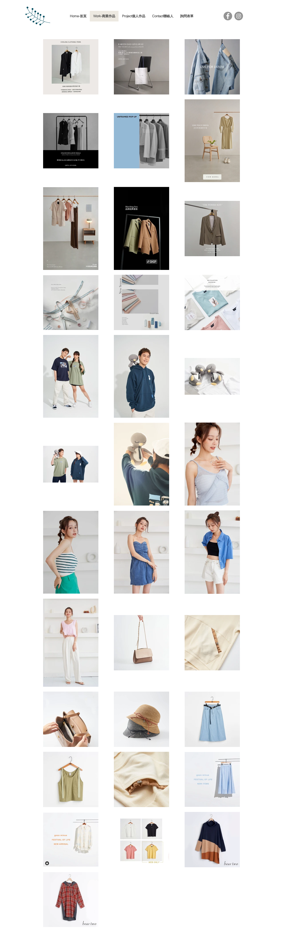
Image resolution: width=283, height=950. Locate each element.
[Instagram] (238, 16)
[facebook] (141, 947)
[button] (134, 16)
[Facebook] (228, 16)
